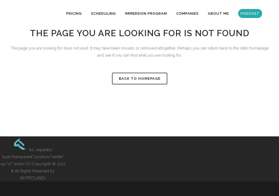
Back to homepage (139, 78)
